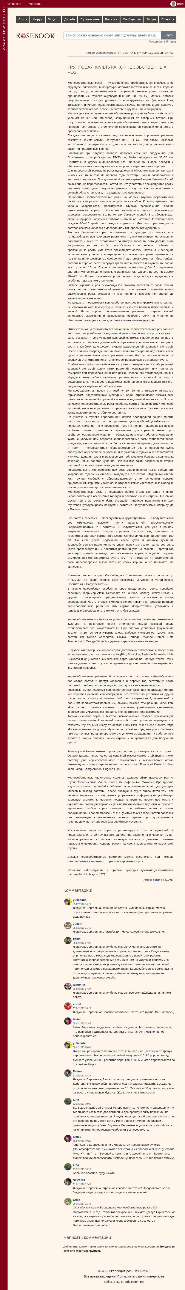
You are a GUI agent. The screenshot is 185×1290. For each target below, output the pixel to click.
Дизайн (69, 19)
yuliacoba (79, 899)
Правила (167, 19)
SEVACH (79, 1180)
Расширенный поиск (162, 41)
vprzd (77, 1004)
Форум (37, 19)
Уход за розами (53, 20)
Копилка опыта (111, 20)
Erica (76, 1199)
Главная (90, 53)
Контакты (35, 3)
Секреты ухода (105, 53)
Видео (151, 19)
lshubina (79, 984)
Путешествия (90, 19)
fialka (76, 939)
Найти (169, 35)
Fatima (77, 1071)
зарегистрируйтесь (88, 1250)
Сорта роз (22, 20)
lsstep (156, 879)
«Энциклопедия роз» (117, 1271)
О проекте (14, 3)
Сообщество (132, 19)
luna (76, 1099)
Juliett (77, 923)
